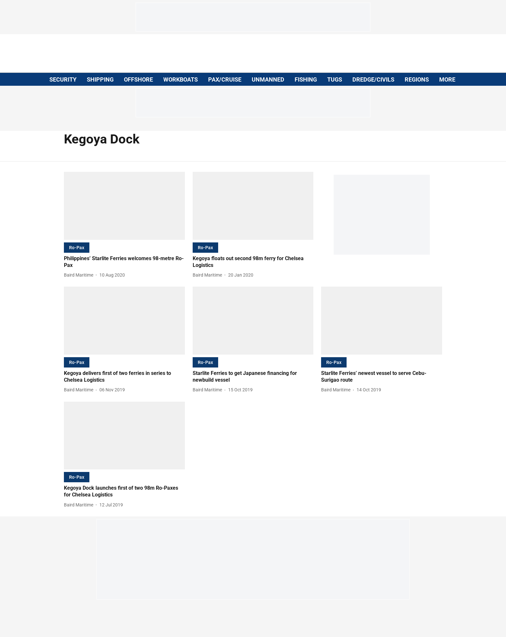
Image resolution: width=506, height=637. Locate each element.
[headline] (124, 262)
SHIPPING (100, 79)
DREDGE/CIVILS (373, 79)
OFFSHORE (138, 79)
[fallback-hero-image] (124, 206)
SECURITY (62, 79)
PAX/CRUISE (224, 79)
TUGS (334, 79)
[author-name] (80, 275)
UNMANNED (268, 79)
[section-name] (76, 247)
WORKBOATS (180, 79)
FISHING (306, 79)
